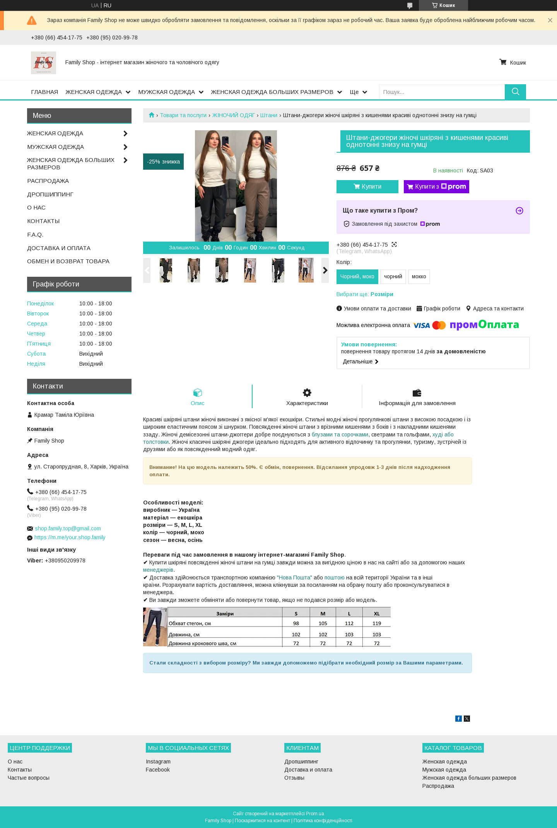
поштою (335, 577)
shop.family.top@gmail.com (68, 528)
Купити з (440, 186)
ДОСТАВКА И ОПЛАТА (59, 248)
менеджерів (158, 570)
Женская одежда (444, 761)
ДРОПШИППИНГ (50, 194)
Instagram (158, 761)
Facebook (158, 770)
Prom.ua (315, 813)
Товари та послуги (183, 115)
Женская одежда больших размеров (469, 778)
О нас (15, 761)
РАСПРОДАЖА (48, 180)
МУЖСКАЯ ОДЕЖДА (166, 92)
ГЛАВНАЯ (44, 92)
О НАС (36, 207)
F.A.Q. (35, 234)
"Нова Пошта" (294, 577)
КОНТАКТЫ (43, 221)
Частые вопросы (29, 778)
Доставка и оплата (308, 770)
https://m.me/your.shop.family (70, 537)
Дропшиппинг (301, 761)
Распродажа (438, 786)
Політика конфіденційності (323, 820)
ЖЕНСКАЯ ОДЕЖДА (94, 92)
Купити (371, 186)
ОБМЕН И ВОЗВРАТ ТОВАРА (68, 261)
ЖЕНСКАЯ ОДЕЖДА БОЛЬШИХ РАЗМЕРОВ (272, 92)
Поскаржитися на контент (262, 820)
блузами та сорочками (340, 434)
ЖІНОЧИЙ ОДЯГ (233, 115)
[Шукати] (515, 91)
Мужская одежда (444, 770)
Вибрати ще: (365, 294)
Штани (268, 115)
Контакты (20, 770)
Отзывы (294, 778)
